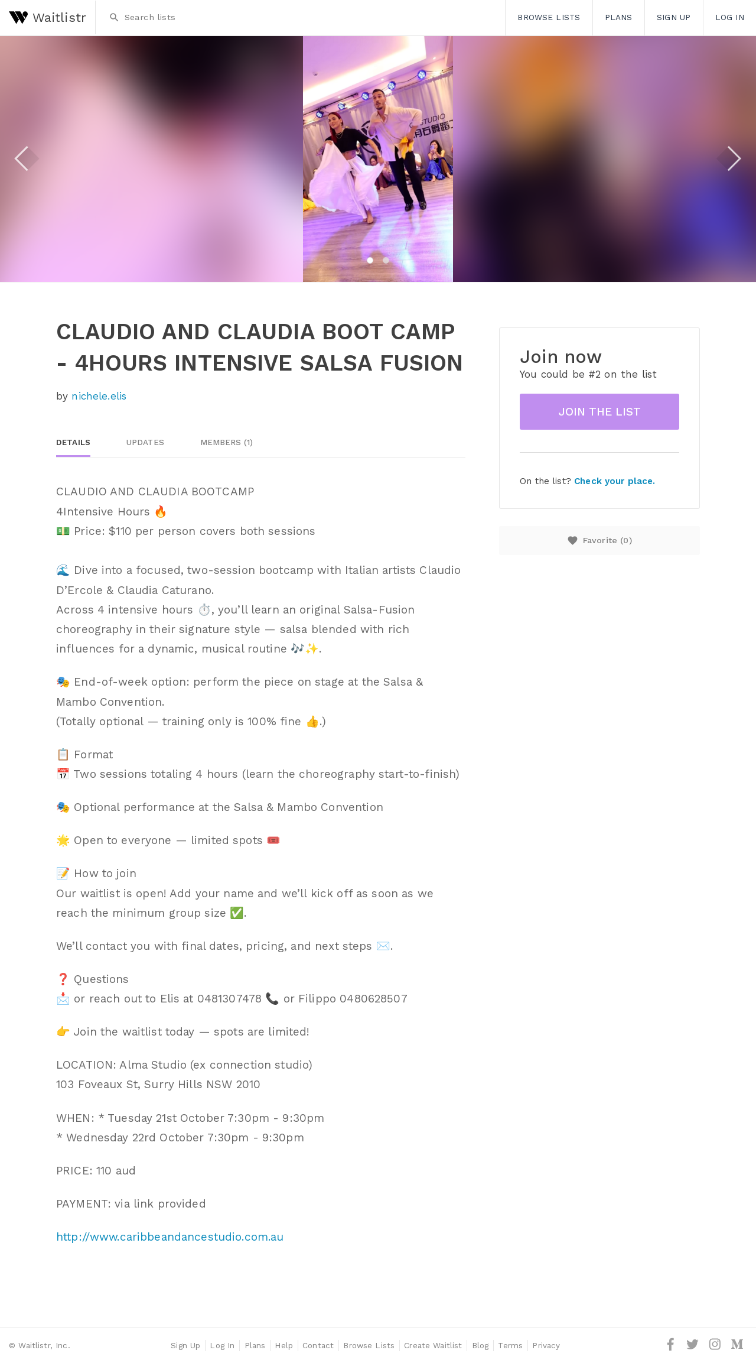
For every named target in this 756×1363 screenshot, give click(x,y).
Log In (729, 17)
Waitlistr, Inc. (44, 1345)
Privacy (546, 1345)
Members (226, 442)
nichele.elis (98, 396)
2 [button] (386, 260)
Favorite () (599, 540)
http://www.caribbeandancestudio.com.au (170, 1237)
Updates (145, 442)
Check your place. (614, 481)
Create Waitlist (433, 1345)
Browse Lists (548, 17)
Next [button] (729, 158)
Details (73, 442)
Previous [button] (27, 158)
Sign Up (673, 17)
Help (284, 1345)
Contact (318, 1345)
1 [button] (370, 260)
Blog (480, 1345)
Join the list (600, 411)
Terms (510, 1345)
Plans (619, 17)
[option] (378, 159)
